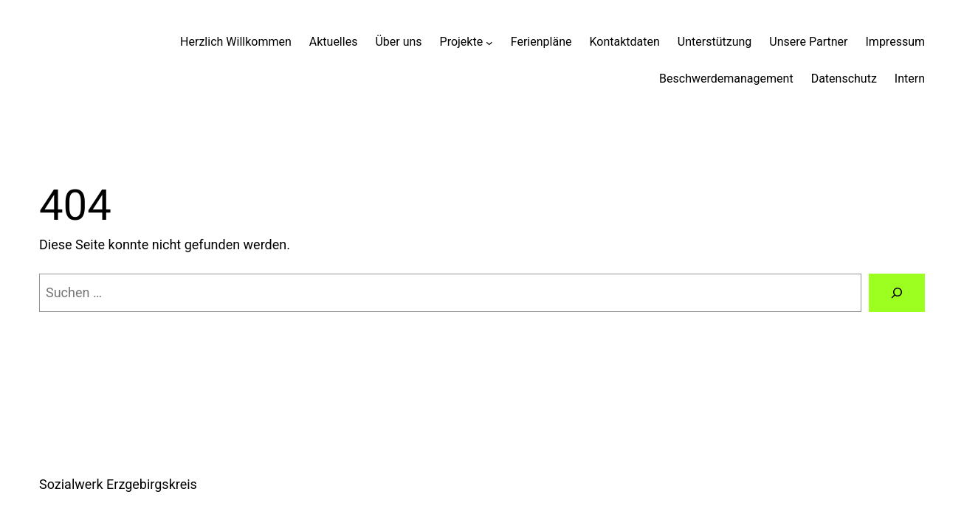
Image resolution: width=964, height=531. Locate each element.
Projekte (461, 42)
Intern (910, 79)
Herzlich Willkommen (236, 42)
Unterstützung (714, 42)
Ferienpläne (541, 42)
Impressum (896, 42)
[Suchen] (897, 293)
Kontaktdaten (624, 42)
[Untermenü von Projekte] (489, 42)
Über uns (398, 42)
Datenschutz (844, 79)
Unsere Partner (808, 42)
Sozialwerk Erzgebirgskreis (118, 484)
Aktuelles (333, 42)
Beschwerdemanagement (726, 79)
